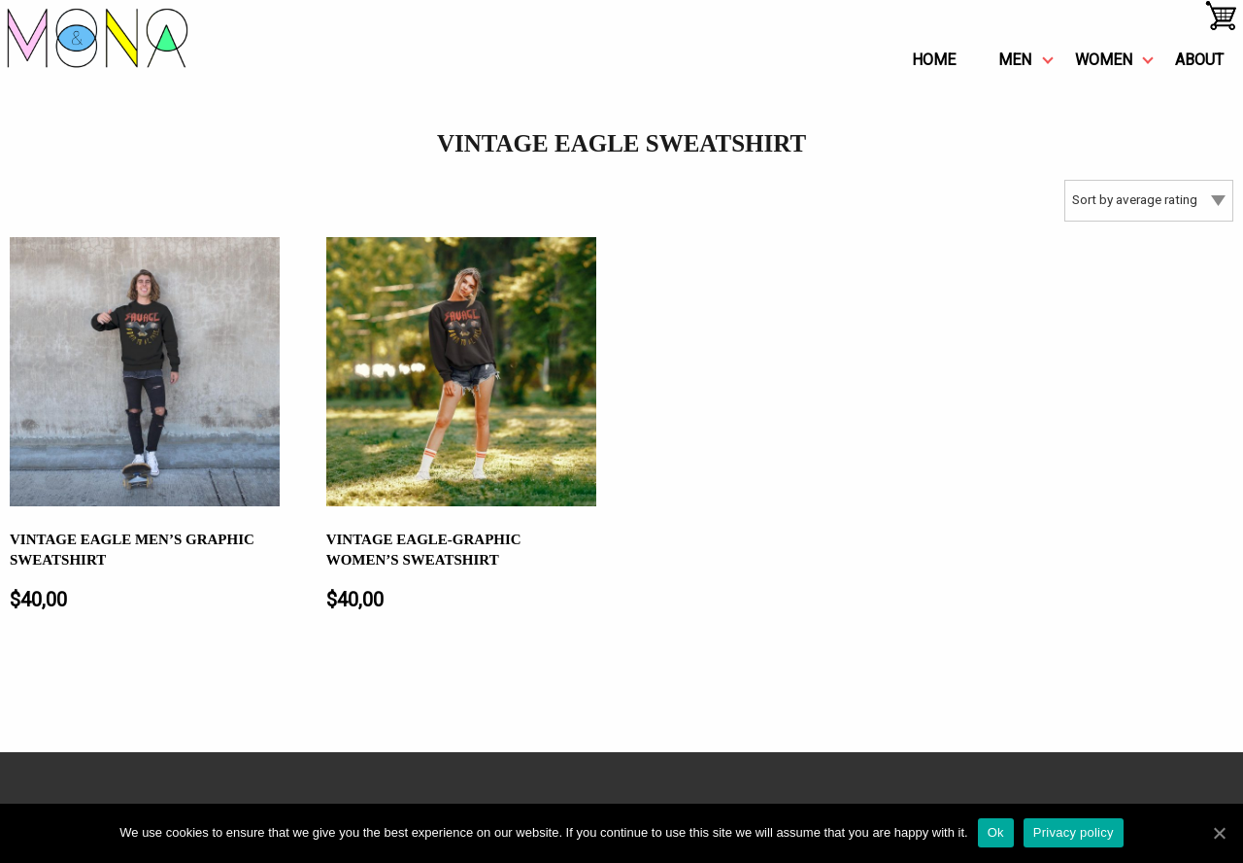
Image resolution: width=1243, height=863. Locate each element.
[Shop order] (1148, 201)
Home (934, 60)
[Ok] (1218, 833)
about (1199, 60)
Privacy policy (1073, 832)
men (1014, 60)
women (1103, 60)
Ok (996, 832)
